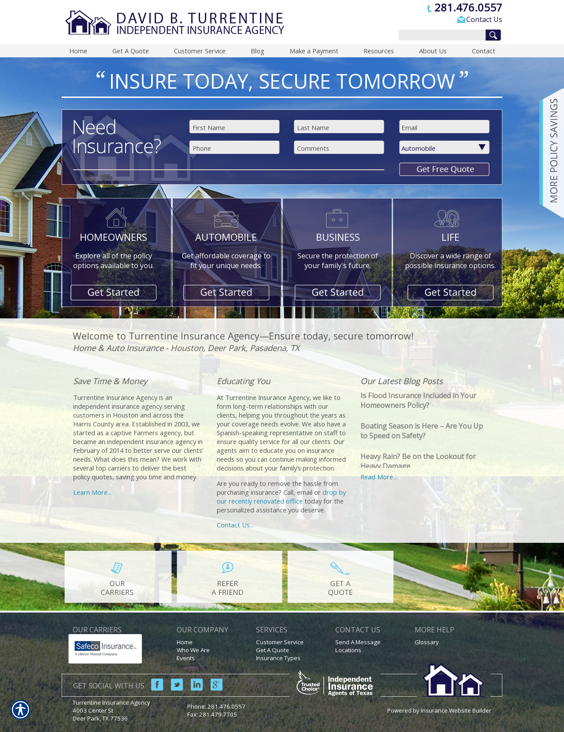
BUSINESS (338, 236)
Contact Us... (235, 524)
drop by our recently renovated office (281, 496)
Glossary (427, 642)
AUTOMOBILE (226, 236)
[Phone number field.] (235, 148)
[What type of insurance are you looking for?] (449, 148)
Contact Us (484, 19)
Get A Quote (272, 650)
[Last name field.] (340, 127)
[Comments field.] (340, 148)
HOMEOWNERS (113, 236)
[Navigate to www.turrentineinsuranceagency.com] (548, 153)
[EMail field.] (444, 127)
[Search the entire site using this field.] (440, 35)
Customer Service (280, 642)
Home (185, 642)
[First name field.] (235, 127)
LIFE (451, 236)
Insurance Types (278, 658)
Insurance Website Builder (456, 710)
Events (186, 658)
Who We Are (193, 650)
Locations (348, 650)
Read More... (378, 476)
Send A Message (358, 642)
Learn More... (92, 492)
